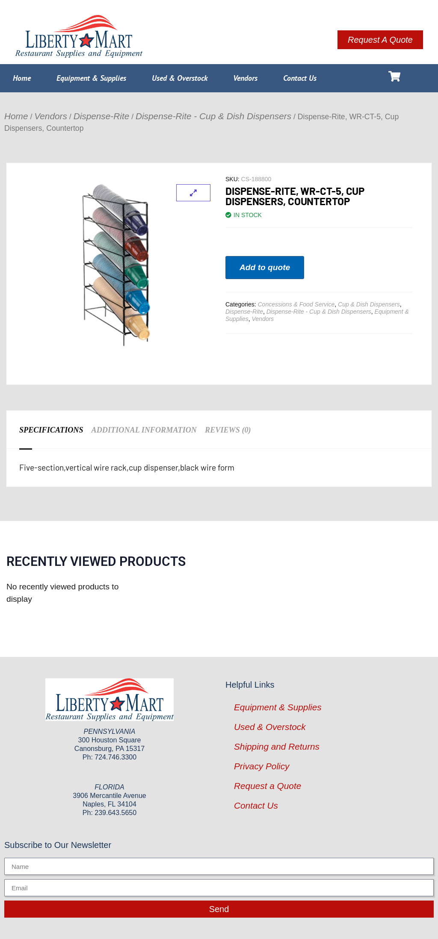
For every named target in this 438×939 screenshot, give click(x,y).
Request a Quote (267, 786)
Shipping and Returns (277, 746)
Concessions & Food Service (295, 304)
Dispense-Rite (102, 116)
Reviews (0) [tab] (227, 430)
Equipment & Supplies (91, 78)
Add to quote (265, 267)
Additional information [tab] (143, 430)
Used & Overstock (179, 78)
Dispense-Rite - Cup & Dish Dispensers (213, 116)
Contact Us (300, 78)
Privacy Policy (261, 766)
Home (22, 78)
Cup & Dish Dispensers (369, 304)
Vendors (245, 78)
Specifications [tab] (51, 430)
